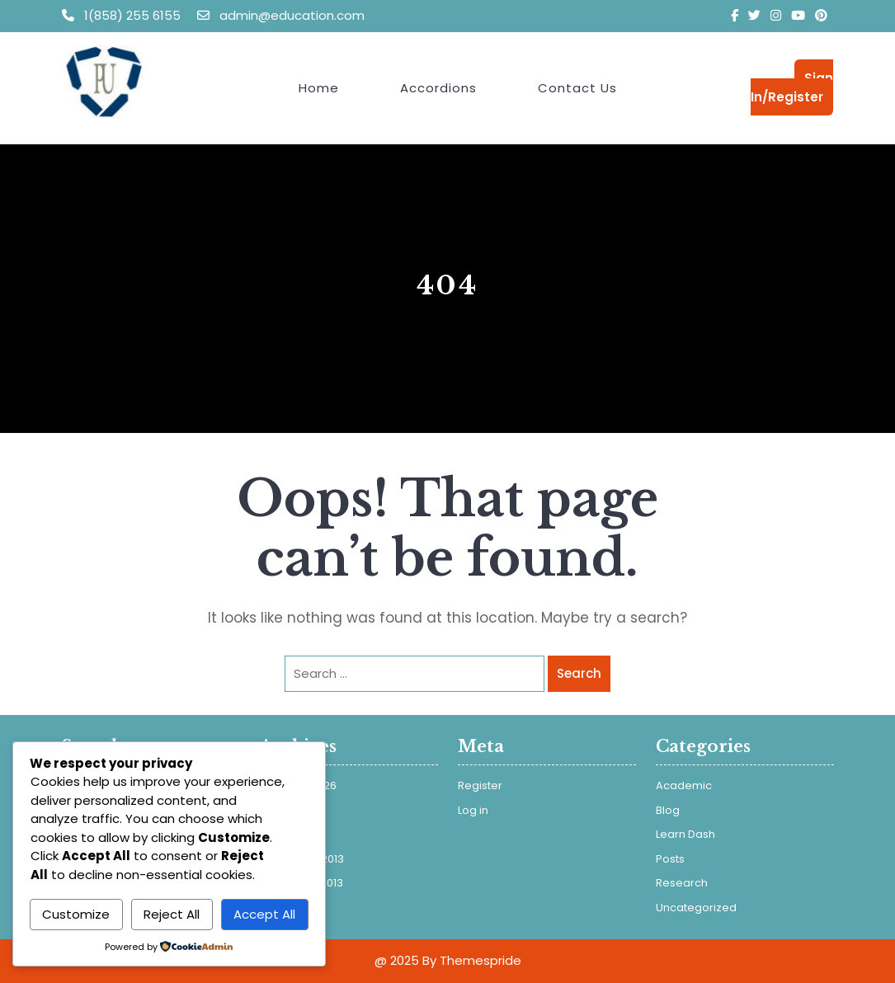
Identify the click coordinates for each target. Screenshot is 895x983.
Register (480, 785)
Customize (76, 914)
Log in (473, 810)
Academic (684, 785)
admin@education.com (281, 15)
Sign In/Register (792, 87)
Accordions (438, 87)
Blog (668, 810)
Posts (670, 859)
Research (682, 883)
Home (319, 87)
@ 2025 (396, 960)
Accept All (264, 914)
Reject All (172, 914)
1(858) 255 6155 (123, 15)
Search (579, 673)
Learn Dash (685, 834)
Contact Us (577, 87)
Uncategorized (696, 907)
